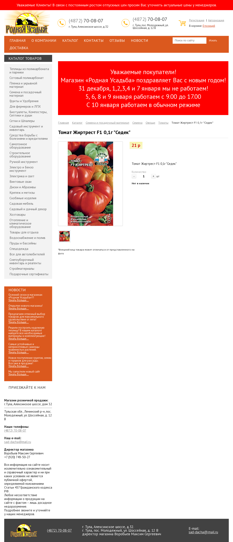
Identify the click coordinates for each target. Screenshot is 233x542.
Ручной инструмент (23, 162)
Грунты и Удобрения (23, 101)
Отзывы (117, 40)
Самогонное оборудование (20, 145)
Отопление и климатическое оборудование (20, 223)
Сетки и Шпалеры (22, 121)
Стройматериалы (21, 268)
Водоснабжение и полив (27, 238)
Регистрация (196, 20)
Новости (139, 40)
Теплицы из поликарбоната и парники (29, 70)
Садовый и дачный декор (28, 209)
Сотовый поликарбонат (26, 78)
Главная (17, 40)
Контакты (94, 40)
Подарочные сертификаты (28, 274)
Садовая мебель (21, 203)
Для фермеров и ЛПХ (25, 106)
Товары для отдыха (23, 232)
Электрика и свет (21, 176)
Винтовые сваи (20, 181)
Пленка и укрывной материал (23, 85)
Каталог (70, 40)
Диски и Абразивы (22, 187)
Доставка (18, 47)
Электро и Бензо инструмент (21, 169)
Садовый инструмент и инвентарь (26, 128)
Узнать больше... (18, 300)
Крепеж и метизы (22, 192)
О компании (43, 40)
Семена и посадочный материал (25, 94)
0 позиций (209, 26)
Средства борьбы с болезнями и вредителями (28, 137)
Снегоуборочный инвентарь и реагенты (25, 261)
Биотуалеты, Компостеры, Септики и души (28, 113)
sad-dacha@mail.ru (17, 442)
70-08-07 (86, 20)
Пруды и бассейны (22, 243)
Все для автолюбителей (27, 254)
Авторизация (216, 20)
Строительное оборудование (20, 154)
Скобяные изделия (22, 198)
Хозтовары (17, 214)
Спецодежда (18, 249)
